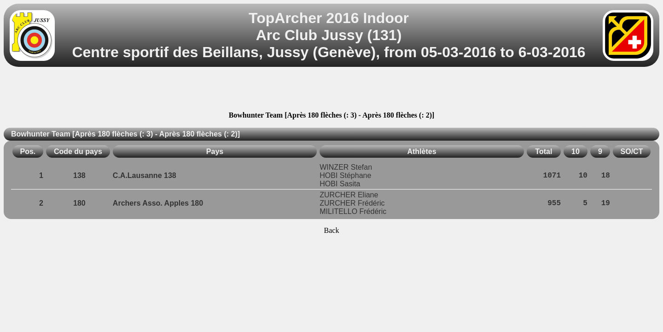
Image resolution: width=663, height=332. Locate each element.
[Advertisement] (331, 90)
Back (331, 230)
